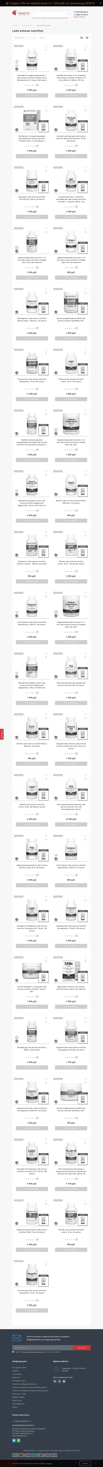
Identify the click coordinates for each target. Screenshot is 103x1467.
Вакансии (16, 1377)
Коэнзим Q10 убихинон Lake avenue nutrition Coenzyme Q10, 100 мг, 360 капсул (32, 1171)
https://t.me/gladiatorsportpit (64, 1381)
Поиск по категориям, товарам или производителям (50, 18)
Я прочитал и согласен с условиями (37, 1352)
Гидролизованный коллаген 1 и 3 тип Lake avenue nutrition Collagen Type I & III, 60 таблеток (71, 260)
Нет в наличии (31, 95)
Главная (15, 25)
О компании (17, 1374)
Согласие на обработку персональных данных (30, 1390)
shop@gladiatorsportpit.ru (23, 1425)
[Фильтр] (2, 734)
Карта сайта (17, 1400)
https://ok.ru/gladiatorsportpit (59, 1381)
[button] (81, 12)
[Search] (67, 14)
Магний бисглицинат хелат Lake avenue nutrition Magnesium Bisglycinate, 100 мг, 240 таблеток (32, 503)
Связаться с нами (19, 1394)
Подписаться (81, 1348)
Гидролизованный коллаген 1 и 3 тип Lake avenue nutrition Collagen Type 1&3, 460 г (71, 624)
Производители (18, 1404)
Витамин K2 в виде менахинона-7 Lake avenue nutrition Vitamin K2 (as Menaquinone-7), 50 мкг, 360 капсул (32, 77)
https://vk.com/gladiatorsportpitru (55, 1381)
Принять (85, 1463)
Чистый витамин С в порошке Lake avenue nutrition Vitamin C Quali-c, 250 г (31, 989)
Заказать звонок (79, 17)
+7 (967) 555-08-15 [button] (21, 1421)
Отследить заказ (18, 1381)
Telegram (14, 1440)
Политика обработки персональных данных (29, 1387)
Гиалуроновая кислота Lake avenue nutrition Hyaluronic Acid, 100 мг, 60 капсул (71, 746)
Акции (14, 1407)
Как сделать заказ (19, 1367)
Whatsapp (18, 1440)
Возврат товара (18, 1397)
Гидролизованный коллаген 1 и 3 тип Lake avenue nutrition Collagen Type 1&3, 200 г (71, 442)
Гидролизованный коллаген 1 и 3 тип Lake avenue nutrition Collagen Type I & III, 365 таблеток (31, 260)
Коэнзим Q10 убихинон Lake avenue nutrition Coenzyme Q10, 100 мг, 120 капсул (32, 928)
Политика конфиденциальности (33, 1352)
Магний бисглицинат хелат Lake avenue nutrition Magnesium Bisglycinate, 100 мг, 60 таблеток (31, 685)
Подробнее (48, 1463)
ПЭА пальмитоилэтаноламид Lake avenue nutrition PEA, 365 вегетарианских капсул (71, 806)
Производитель (27, 25)
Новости (15, 1371)
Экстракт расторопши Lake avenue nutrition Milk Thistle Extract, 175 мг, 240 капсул (71, 138)
